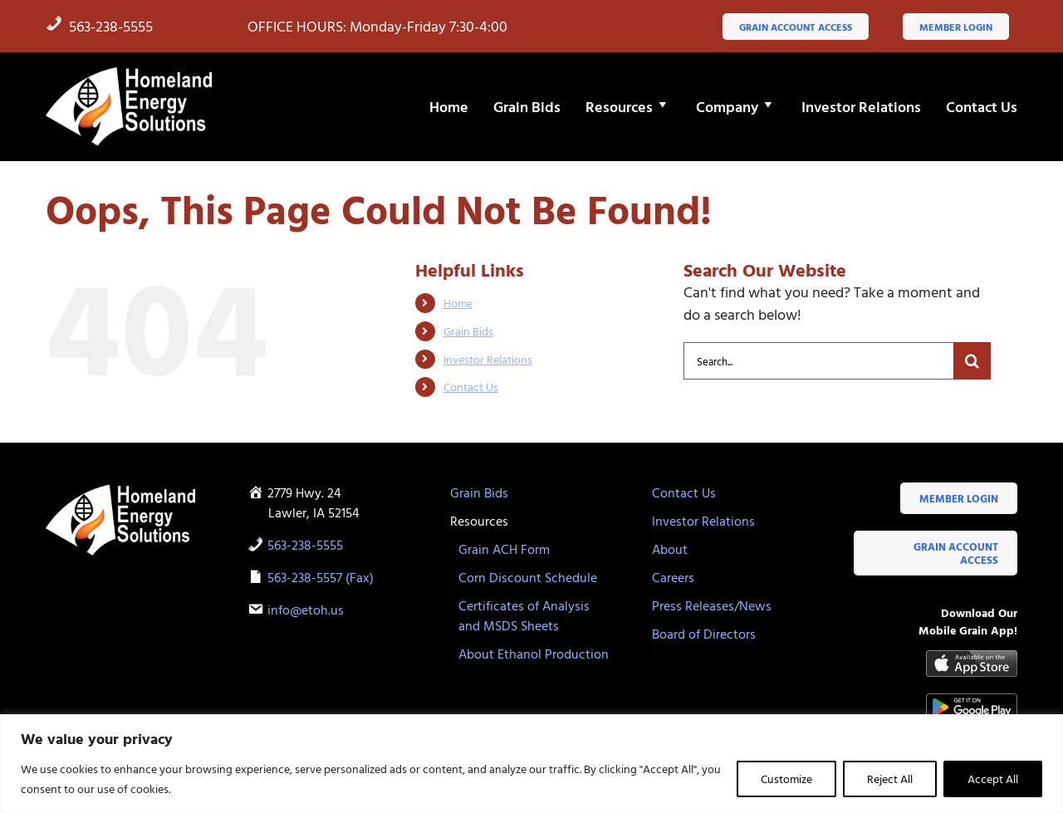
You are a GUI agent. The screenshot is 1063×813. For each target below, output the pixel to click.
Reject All (890, 778)
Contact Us (470, 386)
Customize (786, 778)
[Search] (972, 361)
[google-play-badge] (971, 700)
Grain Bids (468, 331)
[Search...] (818, 361)
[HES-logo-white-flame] (129, 72)
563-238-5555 (99, 26)
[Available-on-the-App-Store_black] (971, 657)
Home (458, 302)
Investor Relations (487, 359)
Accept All (992, 778)
